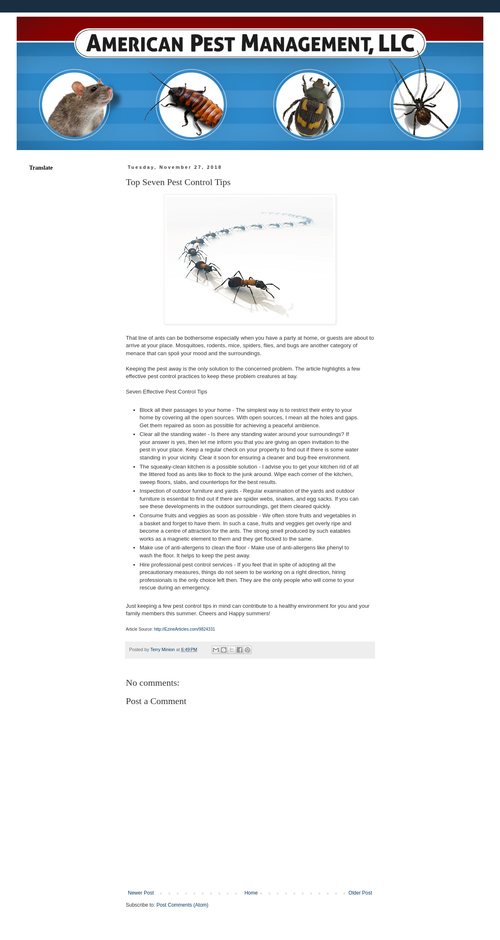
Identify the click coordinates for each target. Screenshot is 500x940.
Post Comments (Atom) (182, 905)
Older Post (360, 893)
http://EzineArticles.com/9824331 (184, 629)
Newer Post (141, 893)
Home (251, 893)
